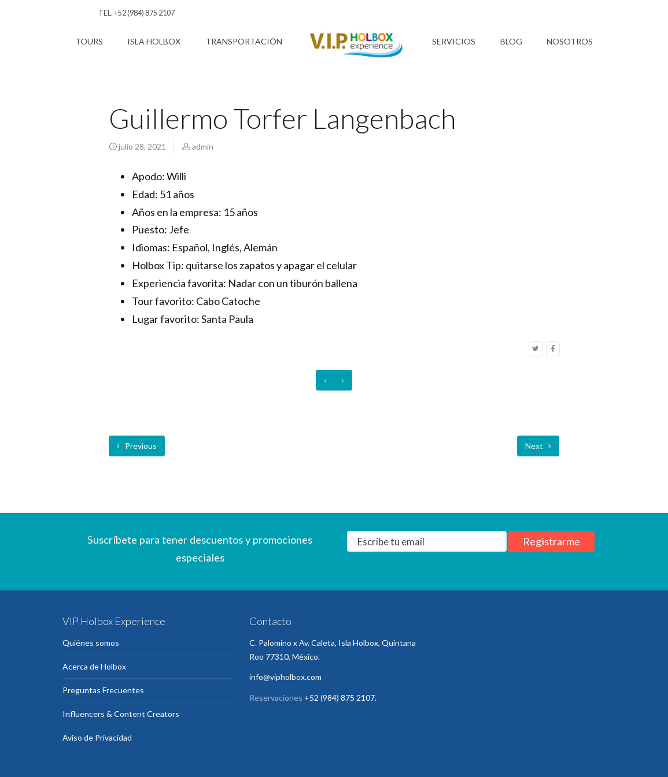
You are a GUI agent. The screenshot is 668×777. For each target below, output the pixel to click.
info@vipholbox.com (285, 677)
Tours (89, 41)
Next (538, 446)
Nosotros (570, 41)
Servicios (453, 41)
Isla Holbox (153, 41)
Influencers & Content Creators (120, 714)
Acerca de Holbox (94, 666)
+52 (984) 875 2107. (340, 697)
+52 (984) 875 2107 (144, 13)
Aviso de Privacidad (97, 737)
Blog (511, 41)
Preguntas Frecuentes (103, 690)
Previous (137, 446)
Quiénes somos (90, 643)
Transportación (243, 41)
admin (202, 146)
